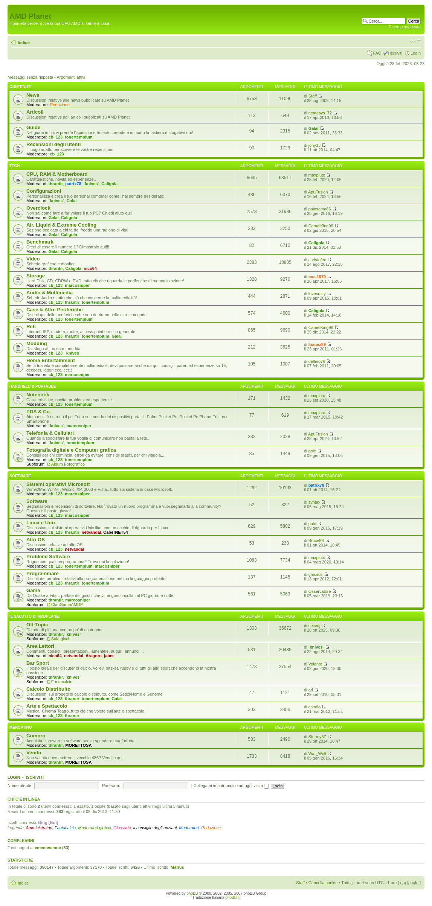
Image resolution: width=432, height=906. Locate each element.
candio (314, 707)
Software (20, 476)
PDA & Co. (38, 411)
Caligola (109, 183)
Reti (31, 326)
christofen (317, 259)
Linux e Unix (41, 522)
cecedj (314, 625)
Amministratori (39, 827)
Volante (315, 664)
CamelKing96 (320, 226)
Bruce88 (316, 540)
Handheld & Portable (32, 386)
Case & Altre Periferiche (54, 309)
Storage (35, 276)
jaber (109, 655)
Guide (33, 127)
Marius (177, 867)
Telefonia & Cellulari (50, 433)
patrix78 (73, 183)
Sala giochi (61, 638)
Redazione (60, 104)
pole (312, 451)
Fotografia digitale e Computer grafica (71, 450)
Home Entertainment (50, 360)
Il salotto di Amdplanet (35, 616)
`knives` (91, 183)
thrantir (56, 183)
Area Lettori (40, 646)
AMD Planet (30, 16)
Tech (14, 166)
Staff (312, 96)
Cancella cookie (323, 882)
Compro (36, 736)
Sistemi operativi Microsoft (58, 484)
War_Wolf (317, 753)
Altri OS (35, 539)
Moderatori (189, 827)
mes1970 (317, 276)
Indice (24, 42)
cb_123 (56, 137)
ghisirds (315, 574)
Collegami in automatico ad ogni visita (231, 785)
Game (33, 590)
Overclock (38, 208)
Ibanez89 (317, 344)
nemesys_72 (320, 113)
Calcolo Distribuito (48, 689)
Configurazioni (43, 191)
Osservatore (319, 591)
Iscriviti (395, 53)
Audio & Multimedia (49, 292)
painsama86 (319, 209)
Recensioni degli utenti (53, 144)
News (32, 95)
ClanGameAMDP (67, 604)
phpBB (192, 893)
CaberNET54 (115, 532)
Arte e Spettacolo (46, 706)
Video (33, 259)
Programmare (42, 573)
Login (416, 53)
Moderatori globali (94, 827)
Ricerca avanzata (405, 26)
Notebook (37, 394)
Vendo (33, 752)
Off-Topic (37, 624)
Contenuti (20, 87)
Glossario (122, 827)
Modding (36, 343)
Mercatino (20, 727)
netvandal (91, 532)
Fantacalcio (61, 681)
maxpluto (316, 175)
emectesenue (48, 847)
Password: (111, 785)
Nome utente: (20, 785)
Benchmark (39, 242)
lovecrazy (317, 293)
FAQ (377, 53)
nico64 (90, 268)
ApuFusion (318, 192)
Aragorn (93, 655)
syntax (314, 502)
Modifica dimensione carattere (415, 41)
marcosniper (77, 285)
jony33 (314, 145)
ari (310, 690)
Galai (313, 128)
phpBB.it (232, 897)
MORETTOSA (78, 745)
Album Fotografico (68, 464)
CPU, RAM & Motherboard (57, 174)
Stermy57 (317, 736)
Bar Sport (37, 663)
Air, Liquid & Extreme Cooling (61, 225)
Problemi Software (48, 556)
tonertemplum (78, 137)
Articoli (34, 112)
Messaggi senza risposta (30, 77)
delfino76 (316, 361)
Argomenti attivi (70, 77)
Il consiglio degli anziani (155, 827)
